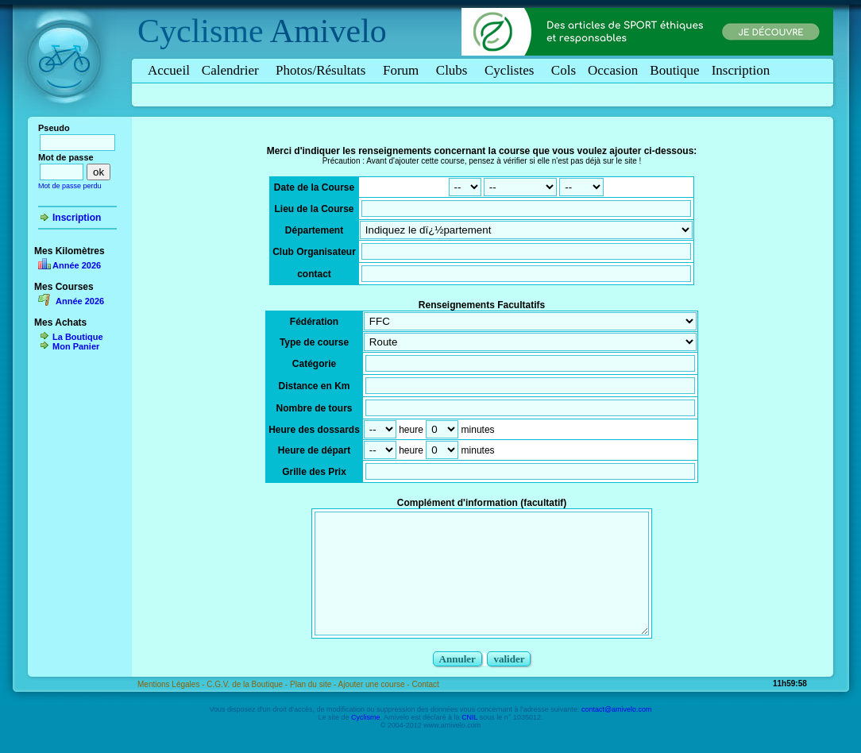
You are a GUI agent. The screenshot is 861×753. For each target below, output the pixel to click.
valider (508, 683)
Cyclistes (512, 70)
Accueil (169, 70)
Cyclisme (200, 31)
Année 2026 (76, 265)
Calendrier (233, 70)
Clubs (454, 70)
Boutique (674, 70)
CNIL (469, 741)
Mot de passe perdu (70, 186)
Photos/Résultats (323, 70)
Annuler (457, 683)
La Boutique (77, 337)
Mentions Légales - (172, 708)
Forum (403, 70)
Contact (424, 708)
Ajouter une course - (375, 708)
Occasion (613, 70)
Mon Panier (75, 346)
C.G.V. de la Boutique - (248, 708)
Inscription (741, 70)
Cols (563, 70)
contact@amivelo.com (616, 733)
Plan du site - (314, 708)
